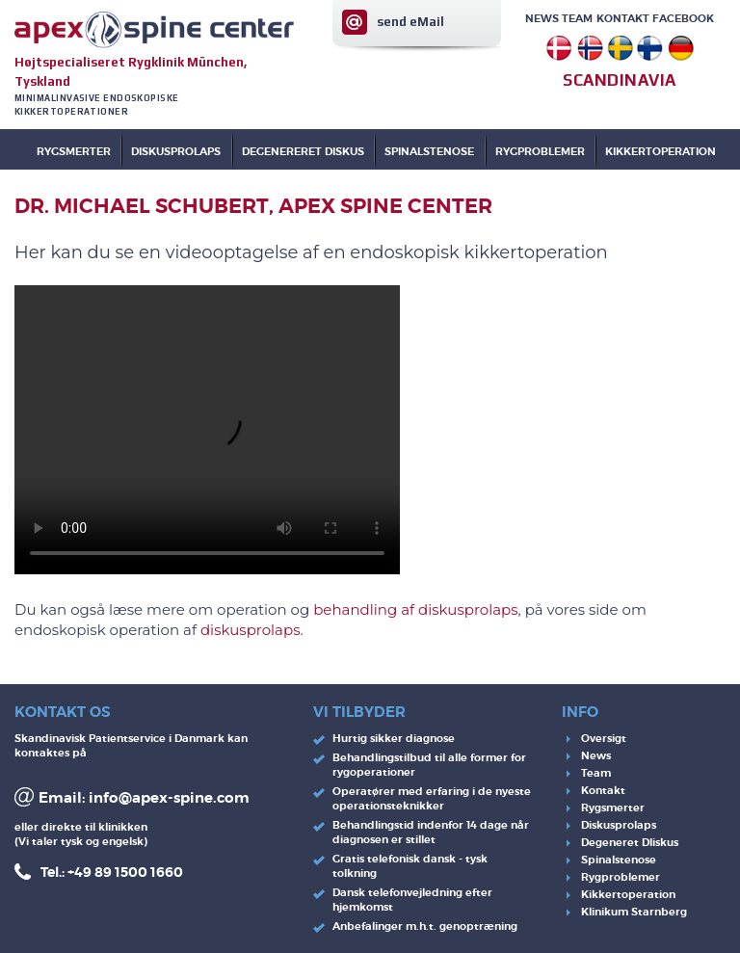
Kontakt (622, 18)
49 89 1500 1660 (128, 872)
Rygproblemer (620, 877)
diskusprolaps (250, 630)
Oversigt (603, 738)
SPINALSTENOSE (429, 151)
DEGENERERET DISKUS (303, 151)
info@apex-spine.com (169, 797)
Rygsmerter (74, 151)
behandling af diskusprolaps (415, 609)
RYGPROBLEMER (540, 151)
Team (577, 18)
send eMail (410, 21)
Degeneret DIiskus (629, 842)
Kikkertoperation (628, 894)
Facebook (683, 18)
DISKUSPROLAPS (176, 151)
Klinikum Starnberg (634, 911)
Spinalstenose (618, 859)
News (542, 18)
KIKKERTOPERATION (660, 151)
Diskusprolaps (618, 825)
